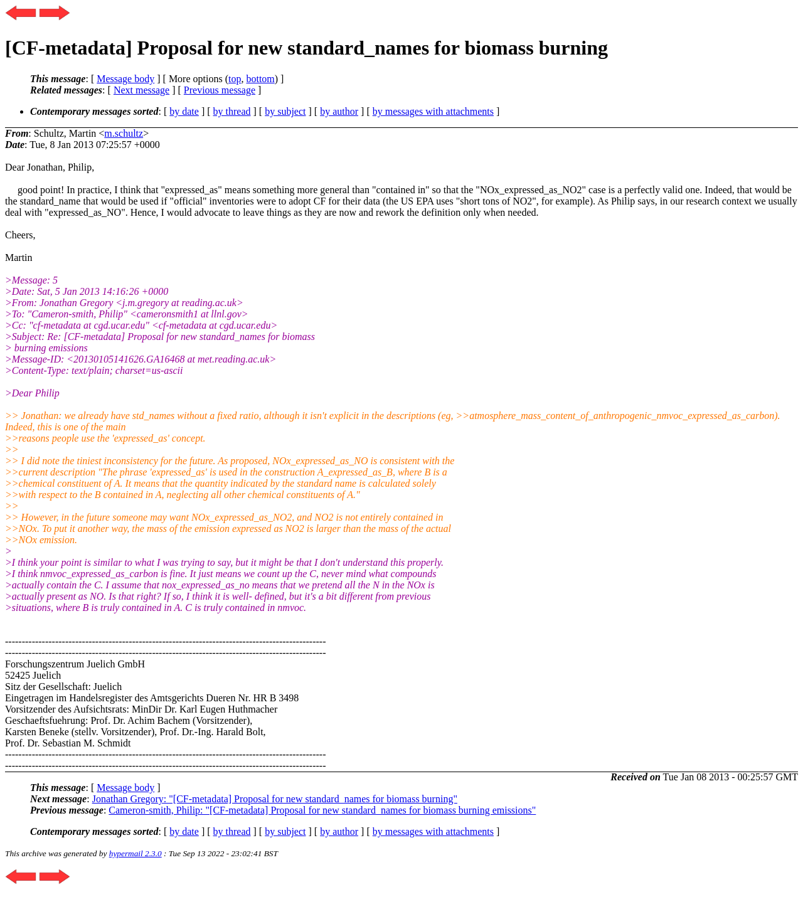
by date (184, 111)
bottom (260, 78)
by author (339, 111)
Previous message (219, 90)
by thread (232, 111)
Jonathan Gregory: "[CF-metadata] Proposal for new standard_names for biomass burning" (274, 799)
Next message (141, 90)
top (234, 78)
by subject (285, 111)
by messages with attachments (433, 111)
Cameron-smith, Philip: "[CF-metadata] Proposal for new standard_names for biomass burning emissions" (322, 810)
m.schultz (123, 133)
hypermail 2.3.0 (135, 853)
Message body (125, 78)
